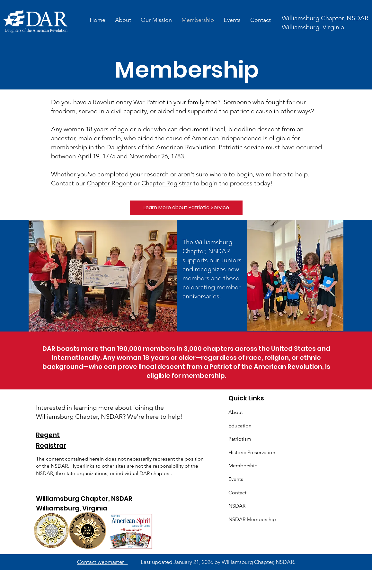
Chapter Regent (110, 183)
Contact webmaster (102, 562)
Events (235, 479)
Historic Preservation (251, 452)
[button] (156, 20)
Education (240, 426)
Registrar (51, 445)
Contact (237, 493)
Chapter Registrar (166, 183)
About (235, 412)
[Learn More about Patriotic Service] (186, 208)
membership (203, 375)
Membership (243, 466)
